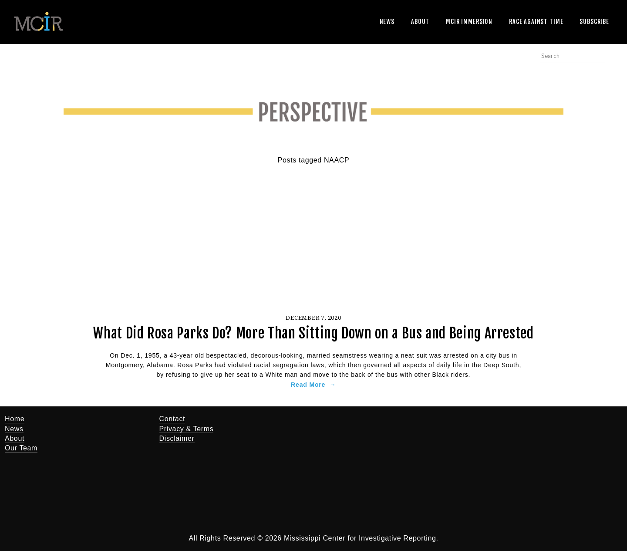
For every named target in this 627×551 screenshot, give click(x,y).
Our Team (21, 448)
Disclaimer (177, 438)
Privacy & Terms (186, 429)
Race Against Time (536, 21)
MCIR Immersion (469, 21)
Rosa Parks (196, 365)
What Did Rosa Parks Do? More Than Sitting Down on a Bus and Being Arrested (313, 333)
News (387, 21)
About (420, 21)
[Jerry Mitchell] (403, 424)
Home (14, 419)
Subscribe (594, 21)
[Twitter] (377, 424)
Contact (172, 419)
